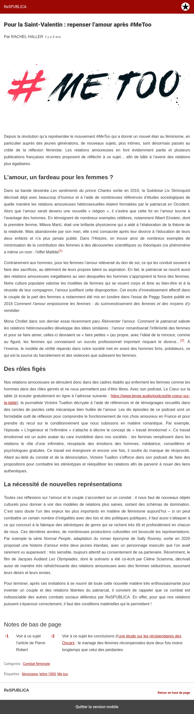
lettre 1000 (47, 674)
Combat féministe (36, 664)
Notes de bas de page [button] (32, 624)
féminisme (30, 674)
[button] (60, 252)
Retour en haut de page (174, 692)
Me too (62, 674)
